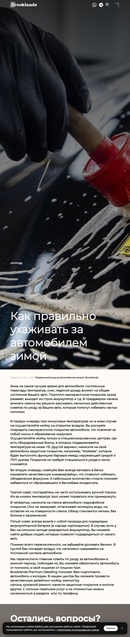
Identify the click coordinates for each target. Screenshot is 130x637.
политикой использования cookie (78, 629)
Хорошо (110, 628)
